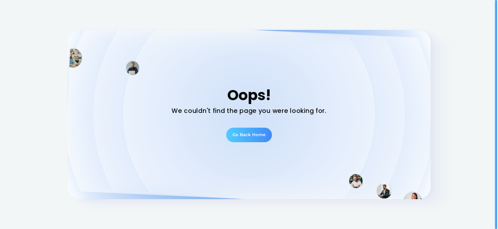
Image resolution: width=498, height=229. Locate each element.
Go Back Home (249, 134)
